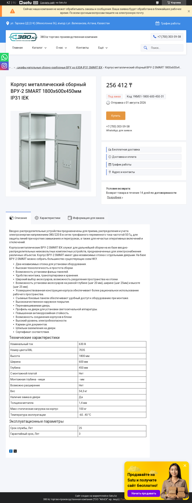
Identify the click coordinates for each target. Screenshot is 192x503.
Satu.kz (113, 496)
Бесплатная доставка (126, 149)
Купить (115, 115)
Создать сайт (47, 2)
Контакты (82, 47)
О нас (59, 47)
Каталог (37, 47)
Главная (17, 47)
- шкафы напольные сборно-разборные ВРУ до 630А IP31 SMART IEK (59, 67)
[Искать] (145, 48)
